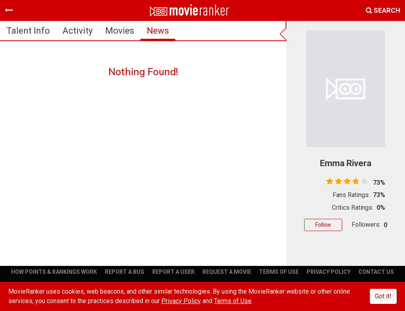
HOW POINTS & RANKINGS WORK (54, 272)
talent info (28, 31)
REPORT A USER (173, 272)
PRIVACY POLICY (328, 272)
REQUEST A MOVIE (226, 272)
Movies (119, 31)
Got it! (383, 296)
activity (77, 31)
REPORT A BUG (124, 272)
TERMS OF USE (279, 272)
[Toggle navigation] (8, 10)
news (158, 31)
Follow (323, 225)
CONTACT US (376, 272)
